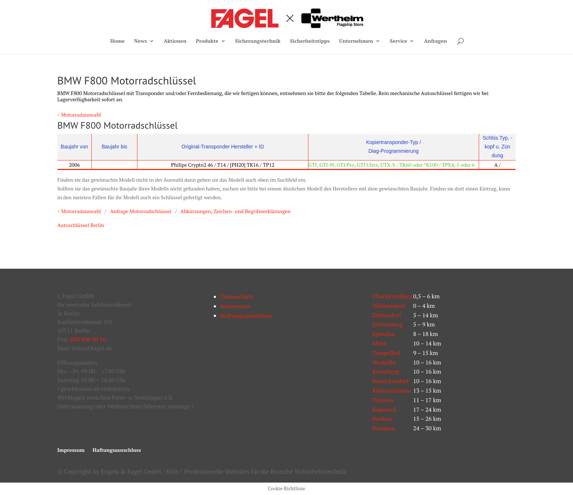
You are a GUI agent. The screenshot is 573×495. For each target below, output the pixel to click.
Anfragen (435, 41)
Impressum (235, 306)
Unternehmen (356, 41)
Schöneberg (387, 324)
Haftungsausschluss (246, 315)
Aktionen (175, 41)
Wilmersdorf (388, 306)
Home (117, 41)
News (140, 41)
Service (398, 41)
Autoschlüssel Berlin (80, 225)
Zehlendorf (386, 315)
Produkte (207, 41)
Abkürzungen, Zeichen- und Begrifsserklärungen (236, 211)
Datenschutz (236, 296)
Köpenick (384, 409)
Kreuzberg (385, 371)
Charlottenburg (392, 296)
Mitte (379, 343)
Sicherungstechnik (257, 41)
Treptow (383, 400)
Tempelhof (386, 353)
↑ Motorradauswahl (79, 114)
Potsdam (383, 428)
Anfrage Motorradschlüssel (140, 211)
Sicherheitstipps (309, 41)
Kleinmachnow (391, 390)
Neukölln (384, 362)
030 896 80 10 (88, 339)
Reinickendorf (390, 381)
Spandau (383, 334)
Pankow (382, 419)
